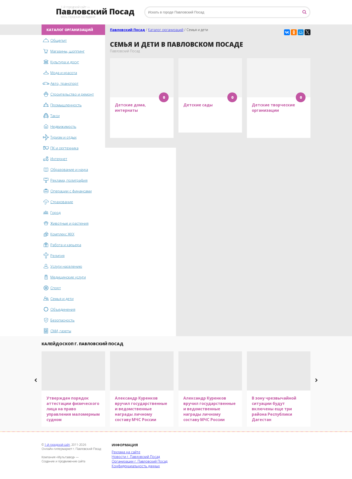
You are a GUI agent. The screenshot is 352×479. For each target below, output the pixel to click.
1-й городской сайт (57, 445)
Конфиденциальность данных (136, 466)
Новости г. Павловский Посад (136, 456)
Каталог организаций (165, 29)
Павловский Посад (127, 29)
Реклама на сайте (126, 452)
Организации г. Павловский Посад (139, 461)
